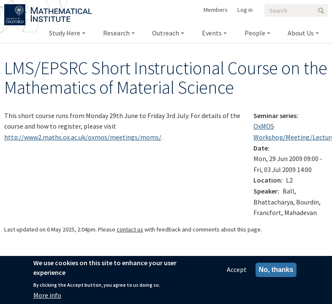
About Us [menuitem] (301, 33)
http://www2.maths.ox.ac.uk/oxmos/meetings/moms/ (82, 137)
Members (216, 9)
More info (47, 295)
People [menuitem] (255, 33)
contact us (130, 229)
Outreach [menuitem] (165, 33)
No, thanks (276, 270)
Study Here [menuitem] (64, 33)
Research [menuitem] (116, 33)
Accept (237, 270)
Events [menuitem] (212, 33)
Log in (245, 9)
